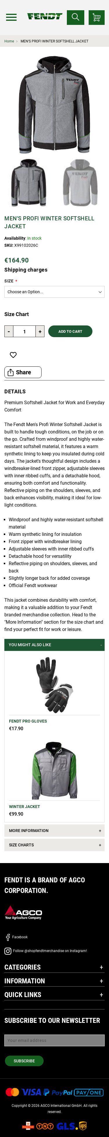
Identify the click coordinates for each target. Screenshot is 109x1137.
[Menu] (11, 17)
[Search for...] (75, 17)
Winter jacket (24, 806)
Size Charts (21, 845)
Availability (14, 238)
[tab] (54, 645)
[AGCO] (23, 912)
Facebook (16, 937)
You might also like (30, 644)
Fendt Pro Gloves (28, 721)
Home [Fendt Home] (9, 41)
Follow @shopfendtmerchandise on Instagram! (45, 951)
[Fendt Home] (44, 10)
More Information (29, 830)
